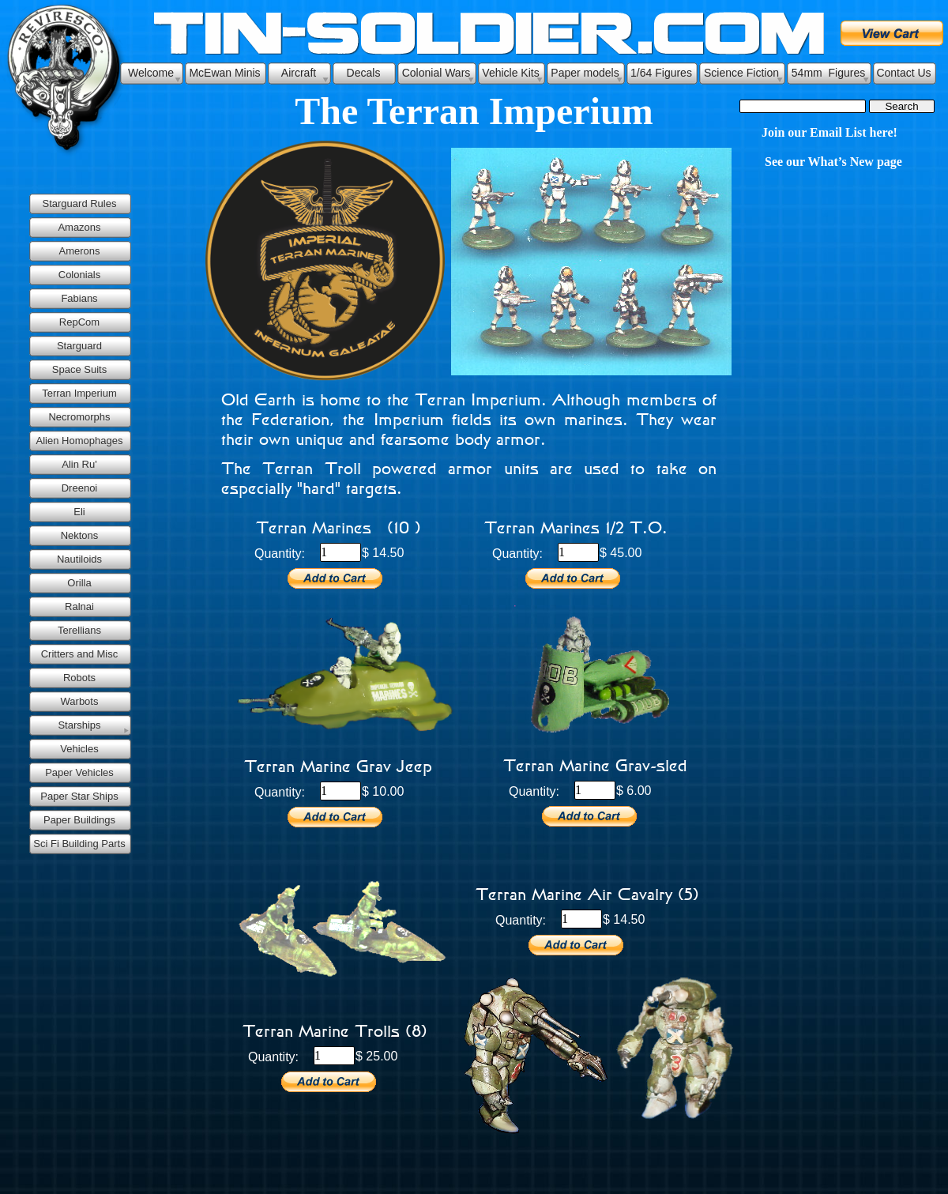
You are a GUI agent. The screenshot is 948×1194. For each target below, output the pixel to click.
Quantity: (279, 553)
